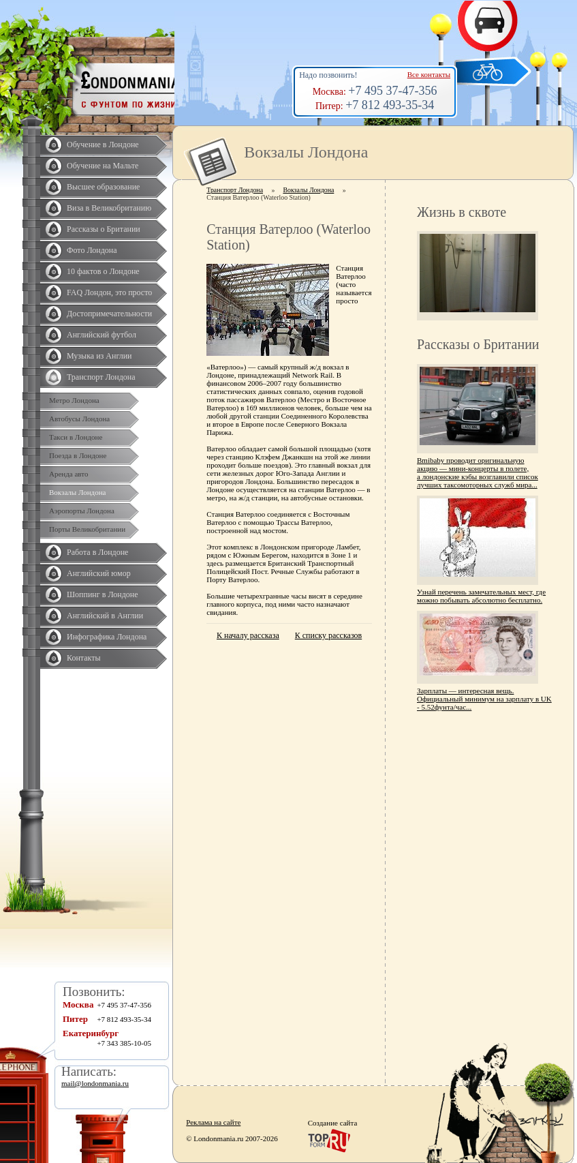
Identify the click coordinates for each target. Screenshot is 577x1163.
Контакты (84, 658)
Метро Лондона (74, 400)
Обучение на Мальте (102, 165)
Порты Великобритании (87, 529)
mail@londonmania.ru (95, 1083)
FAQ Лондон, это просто (109, 292)
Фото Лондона (92, 250)
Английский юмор (99, 573)
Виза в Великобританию (109, 208)
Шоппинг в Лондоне (102, 594)
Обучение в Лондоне (103, 144)
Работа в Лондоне (97, 552)
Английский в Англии (105, 615)
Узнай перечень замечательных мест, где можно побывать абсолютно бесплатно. (481, 596)
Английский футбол (101, 334)
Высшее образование (103, 187)
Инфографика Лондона (106, 636)
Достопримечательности (109, 313)
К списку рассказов (328, 635)
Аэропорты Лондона (81, 511)
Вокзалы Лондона (77, 492)
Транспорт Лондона (101, 377)
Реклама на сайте (213, 1122)
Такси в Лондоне (75, 437)
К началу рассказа (248, 635)
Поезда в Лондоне (77, 455)
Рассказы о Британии (103, 229)
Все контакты (428, 74)
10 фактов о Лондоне (103, 271)
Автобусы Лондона (79, 418)
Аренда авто (68, 474)
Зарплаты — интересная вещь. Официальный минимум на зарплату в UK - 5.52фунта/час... (484, 698)
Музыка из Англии (99, 356)
